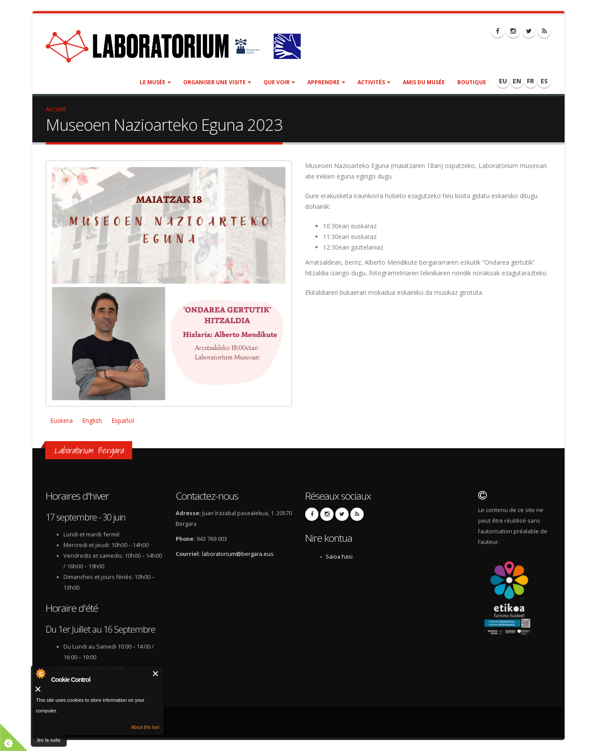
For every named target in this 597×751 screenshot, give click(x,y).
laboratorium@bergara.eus (238, 554)
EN (517, 81)
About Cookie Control (40, 673)
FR (530, 81)
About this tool (145, 727)
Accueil (56, 109)
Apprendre (326, 82)
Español (122, 420)
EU (503, 81)
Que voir (279, 82)
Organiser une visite (217, 82)
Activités (373, 82)
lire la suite (49, 740)
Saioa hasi (339, 556)
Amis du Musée (424, 82)
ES (544, 81)
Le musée (155, 82)
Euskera (61, 420)
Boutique (471, 82)
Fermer (156, 674)
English (92, 420)
